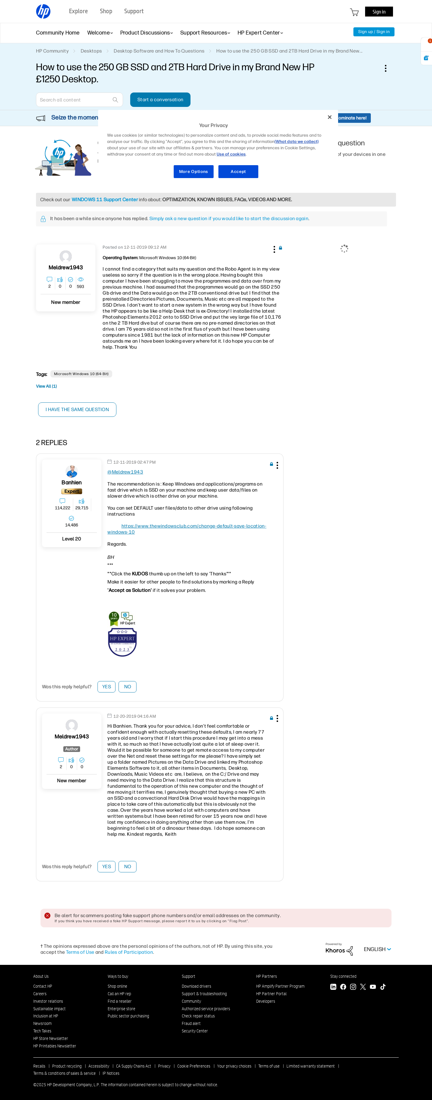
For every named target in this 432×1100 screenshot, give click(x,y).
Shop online (117, 986)
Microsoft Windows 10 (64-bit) (81, 374)
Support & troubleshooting (204, 993)
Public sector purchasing (128, 1016)
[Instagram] (353, 987)
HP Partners (266, 976)
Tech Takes (42, 1031)
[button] (273, 248)
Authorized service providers (206, 1008)
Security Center (195, 1031)
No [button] (127, 686)
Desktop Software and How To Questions (159, 51)
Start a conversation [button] (160, 99)
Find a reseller (120, 1001)
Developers (265, 1001)
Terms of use (269, 1066)
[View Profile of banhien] (72, 482)
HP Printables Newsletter (54, 1046)
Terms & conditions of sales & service (64, 1073)
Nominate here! (351, 118)
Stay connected (343, 976)
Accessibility (98, 1066)
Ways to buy (118, 976)
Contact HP (42, 986)
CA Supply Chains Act (133, 1066)
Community (191, 1001)
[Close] (329, 117)
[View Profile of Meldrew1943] (66, 267)
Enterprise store (121, 1008)
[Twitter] (363, 987)
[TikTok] (383, 987)
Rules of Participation (129, 952)
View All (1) (46, 386)
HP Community (52, 51)
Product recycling (67, 1066)
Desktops (91, 51)
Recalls (39, 1066)
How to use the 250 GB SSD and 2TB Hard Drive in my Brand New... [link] (289, 51)
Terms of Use (80, 952)
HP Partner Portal (271, 993)
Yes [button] (106, 686)
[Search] (79, 99)
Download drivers (196, 986)
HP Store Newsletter (50, 1038)
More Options (193, 171)
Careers (39, 993)
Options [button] (389, 68)
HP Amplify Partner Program (280, 986)
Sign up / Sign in (374, 31)
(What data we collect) (296, 141)
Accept (238, 171)
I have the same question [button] (78, 409)
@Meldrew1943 (125, 472)
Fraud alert (191, 1023)
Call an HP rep (119, 993)
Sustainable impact (49, 1008)
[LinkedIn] (333, 987)
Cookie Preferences (193, 1066)
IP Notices (111, 1073)
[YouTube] (373, 987)
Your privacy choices (234, 1066)
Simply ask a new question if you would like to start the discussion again (228, 218)
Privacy (164, 1066)
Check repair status (198, 1016)
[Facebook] (343, 987)
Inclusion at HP (45, 1016)
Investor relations (48, 1001)
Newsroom (42, 1023)
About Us (41, 976)
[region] (218, 148)
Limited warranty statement (310, 1066)
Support (188, 976)
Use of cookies (231, 154)
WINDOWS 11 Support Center (105, 199)
